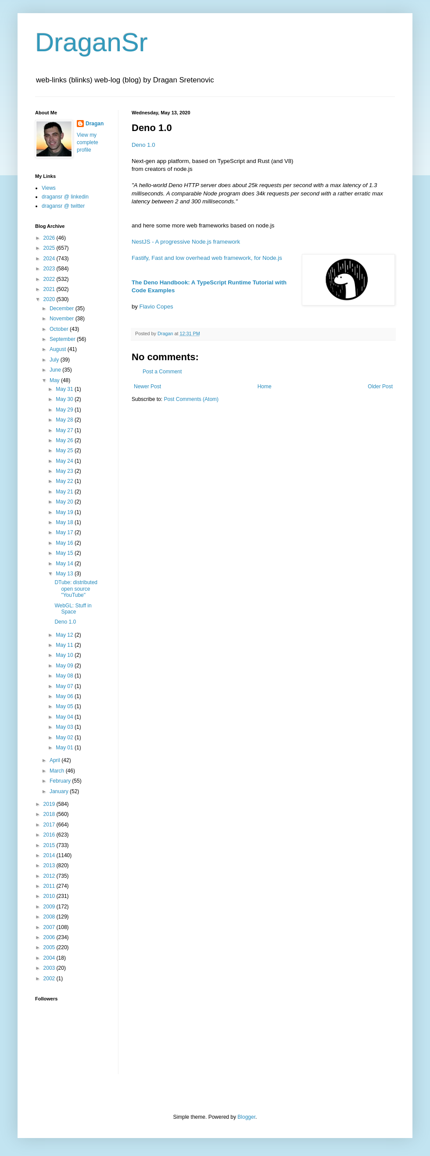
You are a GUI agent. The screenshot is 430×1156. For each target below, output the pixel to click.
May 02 (65, 737)
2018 (50, 814)
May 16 (65, 543)
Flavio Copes (156, 306)
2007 (50, 927)
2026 (50, 238)
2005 (50, 947)
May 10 (65, 655)
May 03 (65, 727)
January (60, 791)
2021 (50, 289)
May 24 (65, 461)
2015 (50, 845)
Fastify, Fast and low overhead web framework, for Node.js (207, 258)
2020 (50, 299)
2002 (50, 978)
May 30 (65, 399)
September (63, 339)
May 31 (65, 389)
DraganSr (91, 42)
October (60, 329)
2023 (50, 269)
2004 (50, 958)
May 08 (65, 676)
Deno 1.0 (143, 145)
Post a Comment (162, 372)
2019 (50, 804)
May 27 (65, 430)
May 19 (65, 512)
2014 (50, 855)
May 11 (65, 645)
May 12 (65, 635)
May (55, 380)
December (62, 308)
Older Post (380, 386)
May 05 (65, 706)
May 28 (65, 420)
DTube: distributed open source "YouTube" (75, 588)
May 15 (65, 553)
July (55, 360)
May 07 (65, 686)
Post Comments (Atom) (191, 399)
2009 (50, 907)
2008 (50, 917)
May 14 (65, 563)
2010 (50, 896)
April (55, 760)
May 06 (65, 696)
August (59, 349)
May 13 (65, 574)
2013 (50, 865)
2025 (50, 248)
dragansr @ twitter (63, 206)
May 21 (65, 492)
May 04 (65, 717)
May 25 (65, 450)
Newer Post (147, 386)
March (58, 771)
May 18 (65, 522)
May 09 (65, 666)
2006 (50, 937)
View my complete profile (87, 142)
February (61, 781)
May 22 (65, 481)
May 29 (65, 410)
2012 (50, 876)
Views (49, 188)
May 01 (65, 748)
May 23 (65, 471)
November (62, 319)
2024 (50, 258)
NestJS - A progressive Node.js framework (186, 241)
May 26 (65, 440)
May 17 (65, 532)
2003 (50, 968)
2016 (50, 835)
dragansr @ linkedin (65, 197)
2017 (50, 825)
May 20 (65, 502)
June (56, 370)
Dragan (95, 124)
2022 (50, 279)
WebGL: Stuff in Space (72, 609)
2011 (50, 886)
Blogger (246, 1117)
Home (265, 386)
